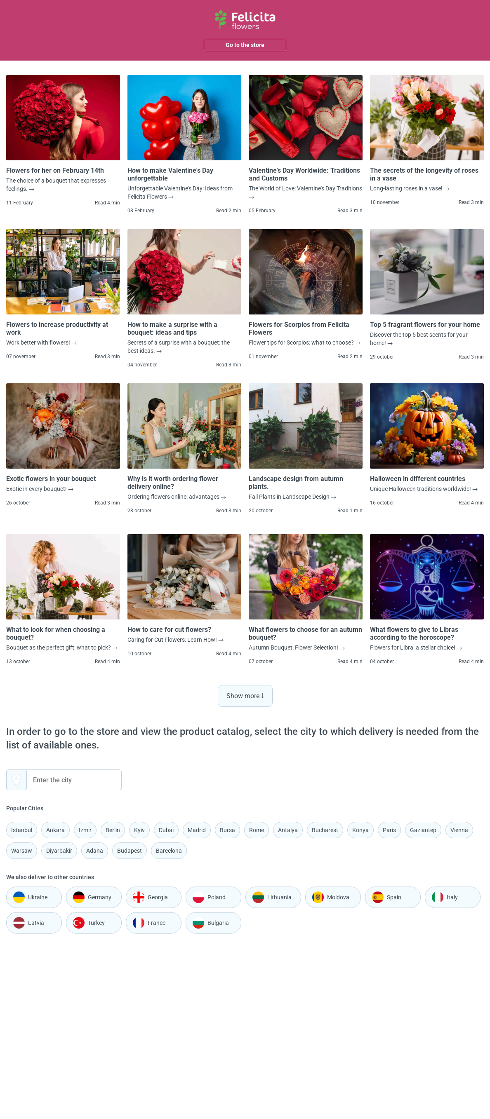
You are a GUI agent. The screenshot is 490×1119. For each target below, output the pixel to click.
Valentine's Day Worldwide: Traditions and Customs (304, 174)
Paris (389, 830)
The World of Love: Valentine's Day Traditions (305, 192)
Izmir (85, 830)
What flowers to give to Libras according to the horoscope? (414, 633)
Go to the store (245, 45)
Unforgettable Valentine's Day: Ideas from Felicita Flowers (180, 192)
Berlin (113, 830)
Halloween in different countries (417, 479)
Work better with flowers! (41, 342)
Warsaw (21, 850)
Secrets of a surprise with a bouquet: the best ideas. (178, 346)
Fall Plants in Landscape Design (292, 496)
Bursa (227, 830)
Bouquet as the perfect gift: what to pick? (62, 647)
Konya (360, 830)
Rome (256, 830)
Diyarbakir (59, 850)
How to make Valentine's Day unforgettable (170, 174)
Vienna (459, 830)
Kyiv (139, 830)
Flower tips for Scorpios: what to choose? (304, 342)
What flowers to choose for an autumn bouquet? (305, 633)
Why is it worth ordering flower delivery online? (172, 482)
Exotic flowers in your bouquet (51, 479)
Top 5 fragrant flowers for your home (425, 324)
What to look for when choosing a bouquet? (55, 633)
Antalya (288, 830)
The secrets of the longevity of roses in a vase (424, 174)
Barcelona (169, 850)
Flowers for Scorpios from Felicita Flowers (299, 328)
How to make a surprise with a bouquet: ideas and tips (172, 328)
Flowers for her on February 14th (55, 170)
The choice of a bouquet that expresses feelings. (56, 184)
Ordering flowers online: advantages (176, 496)
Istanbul (21, 830)
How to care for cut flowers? (169, 629)
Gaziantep (423, 830)
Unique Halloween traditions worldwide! (424, 489)
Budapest (129, 850)
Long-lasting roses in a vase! (409, 188)
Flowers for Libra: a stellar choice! (416, 647)
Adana (94, 850)
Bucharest (325, 830)
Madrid (197, 830)
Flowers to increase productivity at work (57, 328)
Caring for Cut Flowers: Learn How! (175, 639)
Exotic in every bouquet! (39, 489)
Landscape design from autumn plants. (296, 482)
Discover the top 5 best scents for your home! (419, 338)
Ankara (55, 830)
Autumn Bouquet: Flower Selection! (297, 647)
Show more (245, 696)
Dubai (166, 830)
